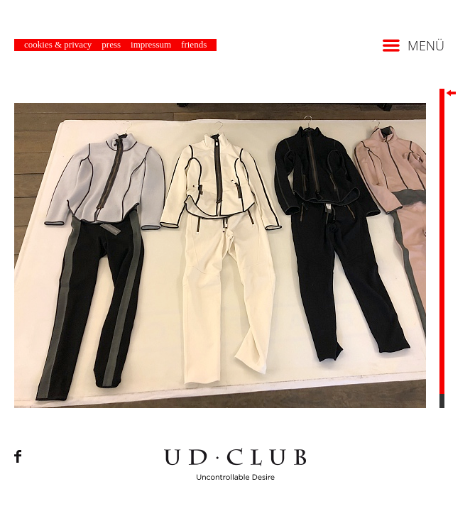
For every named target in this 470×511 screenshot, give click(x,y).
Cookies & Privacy (58, 44)
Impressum (151, 44)
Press (111, 44)
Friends (194, 44)
